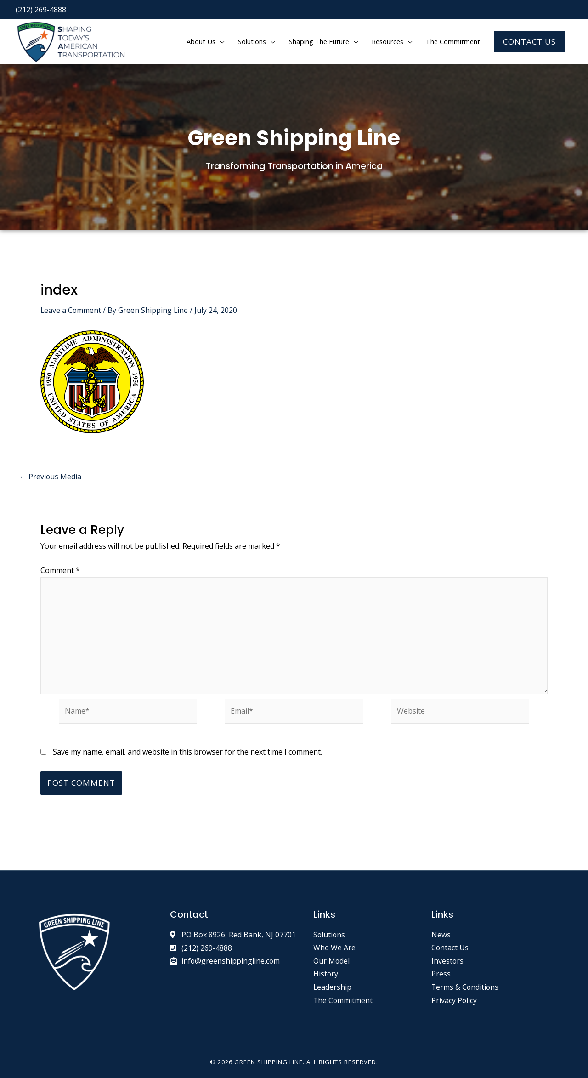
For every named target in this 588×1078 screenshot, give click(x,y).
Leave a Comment (70, 310)
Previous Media (49, 476)
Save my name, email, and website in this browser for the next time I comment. (181, 752)
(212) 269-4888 (41, 9)
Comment (58, 570)
